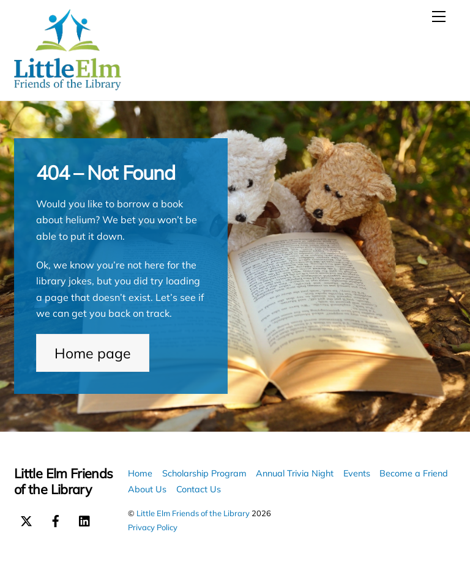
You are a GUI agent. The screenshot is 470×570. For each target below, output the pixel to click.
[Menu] (439, 16)
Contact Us (198, 489)
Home (140, 473)
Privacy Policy (152, 527)
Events (356, 473)
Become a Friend (413, 473)
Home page (92, 353)
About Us (147, 489)
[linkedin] (85, 519)
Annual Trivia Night (295, 473)
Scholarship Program (204, 473)
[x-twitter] (26, 519)
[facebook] (55, 519)
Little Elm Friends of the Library (193, 513)
